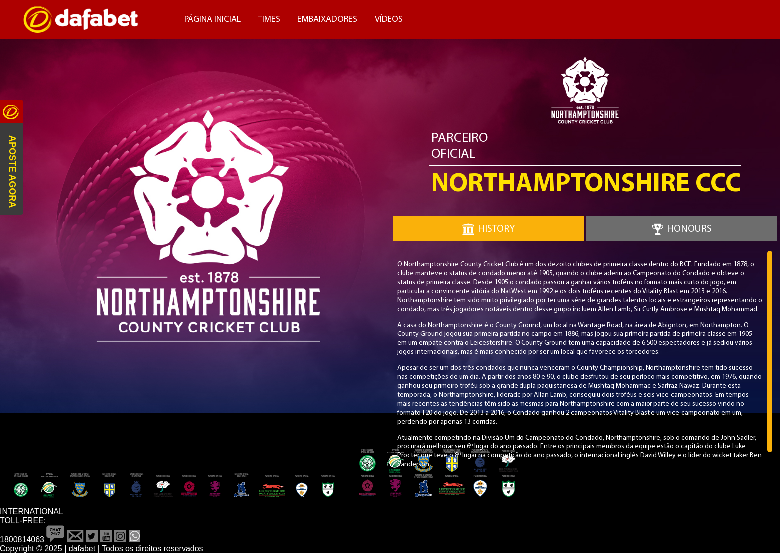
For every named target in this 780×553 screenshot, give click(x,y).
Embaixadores (327, 19)
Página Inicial (212, 19)
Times (269, 19)
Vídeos (389, 19)
